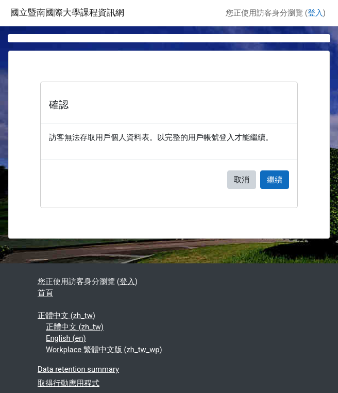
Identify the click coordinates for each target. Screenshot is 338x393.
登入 (315, 13)
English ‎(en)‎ (66, 338)
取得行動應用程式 (68, 383)
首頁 (45, 292)
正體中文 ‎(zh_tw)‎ (66, 315)
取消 (241, 179)
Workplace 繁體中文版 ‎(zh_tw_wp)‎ (104, 349)
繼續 (274, 179)
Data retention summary (78, 369)
